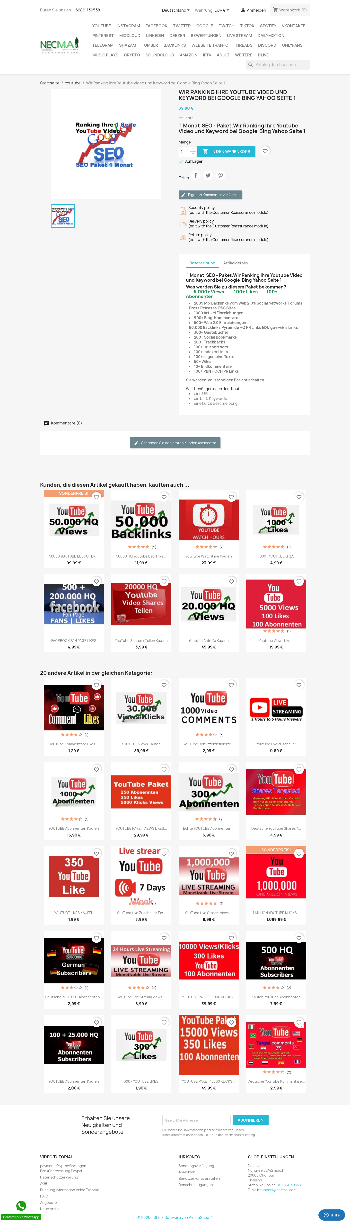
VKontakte (294, 25)
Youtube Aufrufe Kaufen (209, 640)
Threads (243, 45)
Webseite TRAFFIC (210, 45)
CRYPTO (132, 55)
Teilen (196, 179)
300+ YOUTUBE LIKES (141, 1081)
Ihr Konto (189, 1157)
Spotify (268, 25)
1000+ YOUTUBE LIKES (276, 556)
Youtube (101, 25)
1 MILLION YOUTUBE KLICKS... (276, 912)
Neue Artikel (50, 1208)
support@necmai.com (278, 1190)
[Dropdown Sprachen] (176, 10)
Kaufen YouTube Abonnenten (276, 997)
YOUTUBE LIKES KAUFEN (74, 912)
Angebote (48, 1202)
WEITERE (243, 55)
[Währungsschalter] (222, 10)
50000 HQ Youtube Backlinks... (141, 556)
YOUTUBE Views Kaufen (141, 744)
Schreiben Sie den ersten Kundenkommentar (175, 443)
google (204, 25)
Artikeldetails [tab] (235, 263)
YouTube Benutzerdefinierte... (209, 744)
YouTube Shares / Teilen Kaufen (141, 640)
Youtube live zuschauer (276, 744)
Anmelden (187, 1172)
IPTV (207, 55)
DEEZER (177, 35)
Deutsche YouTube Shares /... (276, 828)
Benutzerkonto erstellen (199, 1178)
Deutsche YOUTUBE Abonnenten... (74, 997)
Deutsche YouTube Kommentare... (276, 1081)
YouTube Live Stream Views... (209, 912)
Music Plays (105, 55)
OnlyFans (292, 45)
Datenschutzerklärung (59, 1177)
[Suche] (278, 65)
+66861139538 (86, 10)
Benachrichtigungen (196, 1184)
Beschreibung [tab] (202, 263)
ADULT (223, 55)
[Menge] (184, 151)
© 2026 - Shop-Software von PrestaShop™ (175, 1217)
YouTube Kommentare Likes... (73, 744)
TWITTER (182, 25)
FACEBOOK (156, 25)
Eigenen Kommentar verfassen (210, 195)
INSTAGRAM (128, 25)
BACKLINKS (175, 45)
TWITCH (227, 25)
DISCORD (267, 45)
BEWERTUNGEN (206, 35)
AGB (43, 1183)
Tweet (208, 179)
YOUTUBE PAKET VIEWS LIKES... (141, 828)
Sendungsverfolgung (196, 1165)
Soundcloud (160, 55)
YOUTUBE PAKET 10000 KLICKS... (209, 997)
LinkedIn (155, 35)
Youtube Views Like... (276, 640)
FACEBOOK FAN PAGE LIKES (73, 640)
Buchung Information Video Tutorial (69, 1190)
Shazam (127, 45)
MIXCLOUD (129, 35)
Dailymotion (271, 35)
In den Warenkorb (226, 151)
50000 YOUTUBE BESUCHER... (73, 556)
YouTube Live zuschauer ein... (141, 912)
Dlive (263, 55)
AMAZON (188, 55)
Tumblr (150, 45)
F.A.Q (44, 1196)
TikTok (247, 25)
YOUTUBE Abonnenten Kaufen (74, 828)
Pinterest (103, 35)
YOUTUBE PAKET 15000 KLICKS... (208, 1081)
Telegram (103, 45)
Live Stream (239, 35)
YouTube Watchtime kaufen (209, 556)
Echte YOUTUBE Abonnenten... (208, 828)
